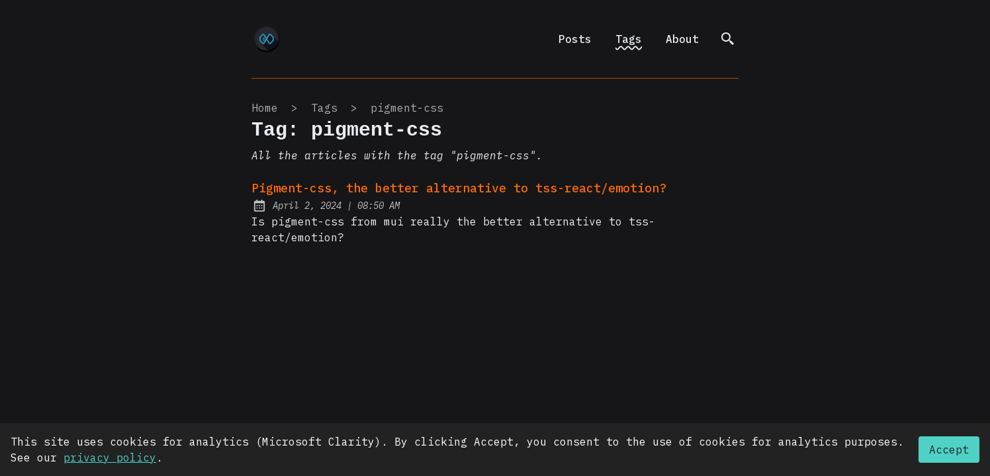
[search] (728, 39)
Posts (575, 39)
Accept (949, 449)
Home (264, 107)
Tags (628, 39)
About (682, 39)
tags (324, 107)
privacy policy (110, 457)
